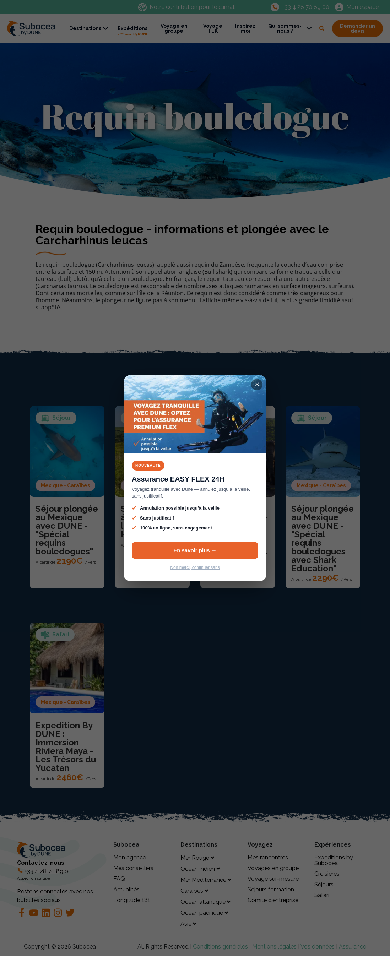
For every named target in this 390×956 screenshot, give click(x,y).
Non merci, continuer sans (195, 567)
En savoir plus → (195, 550)
